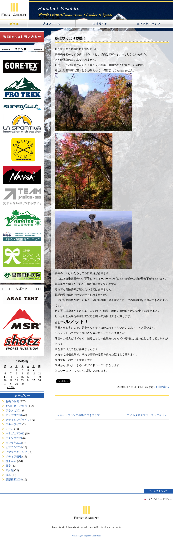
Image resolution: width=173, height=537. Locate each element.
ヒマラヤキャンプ (16, 452)
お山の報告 (12, 401)
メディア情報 (14, 456)
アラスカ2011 (14, 410)
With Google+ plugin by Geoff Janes (86, 536)
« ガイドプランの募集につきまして (78, 415)
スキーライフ (14, 424)
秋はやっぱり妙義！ (70, 38)
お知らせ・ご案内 (16, 406)
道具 (8, 475)
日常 (8, 465)
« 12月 (11, 387)
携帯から (11, 461)
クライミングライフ (18, 419)
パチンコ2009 (14, 438)
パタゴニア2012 (15, 433)
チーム (10, 429)
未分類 (10, 470)
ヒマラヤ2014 (14, 447)
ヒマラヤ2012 (14, 442)
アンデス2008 (14, 415)
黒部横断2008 (14, 479)
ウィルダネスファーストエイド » (147, 415)
